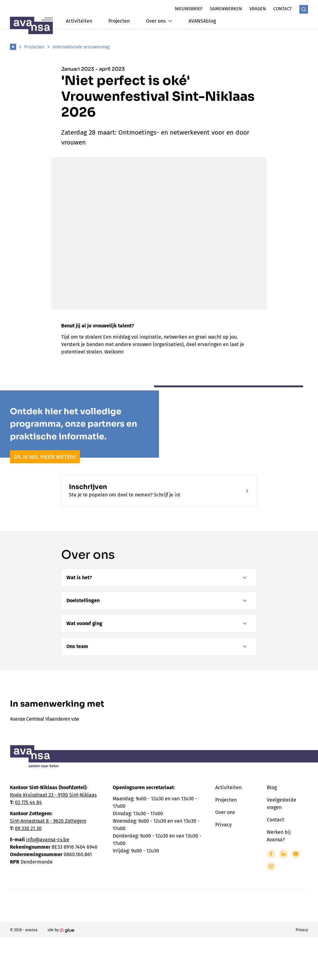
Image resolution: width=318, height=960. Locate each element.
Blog (272, 787)
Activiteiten (79, 21)
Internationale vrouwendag (81, 47)
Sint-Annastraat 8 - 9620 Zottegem (48, 821)
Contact (282, 8)
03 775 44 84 (28, 802)
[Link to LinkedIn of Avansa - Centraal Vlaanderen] (283, 854)
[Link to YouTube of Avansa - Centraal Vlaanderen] (296, 854)
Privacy (223, 825)
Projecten (119, 21)
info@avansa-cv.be (47, 839)
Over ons (159, 21)
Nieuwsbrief (188, 8)
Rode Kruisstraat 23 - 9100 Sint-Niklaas (53, 795)
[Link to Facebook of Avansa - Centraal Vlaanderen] (271, 854)
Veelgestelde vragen (281, 803)
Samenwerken (226, 8)
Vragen (257, 8)
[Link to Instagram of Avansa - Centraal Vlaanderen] (271, 866)
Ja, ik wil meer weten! (45, 457)
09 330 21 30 (28, 828)
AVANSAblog (202, 21)
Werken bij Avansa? (279, 835)
